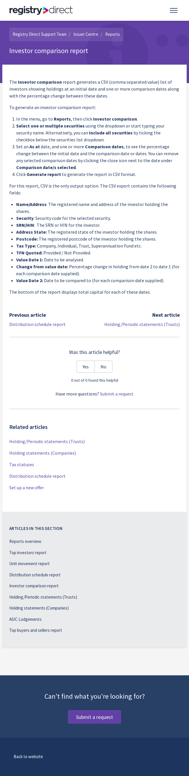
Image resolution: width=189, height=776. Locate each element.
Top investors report (28, 552)
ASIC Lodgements (25, 619)
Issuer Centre (85, 34)
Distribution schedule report (37, 324)
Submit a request (117, 394)
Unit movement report (29, 563)
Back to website (28, 756)
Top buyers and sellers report (35, 630)
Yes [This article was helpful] (86, 367)
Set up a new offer (26, 487)
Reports (112, 34)
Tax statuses (21, 464)
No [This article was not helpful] (103, 367)
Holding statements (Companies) (42, 453)
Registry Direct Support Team (39, 34)
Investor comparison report (34, 585)
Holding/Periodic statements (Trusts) (142, 324)
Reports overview (25, 541)
